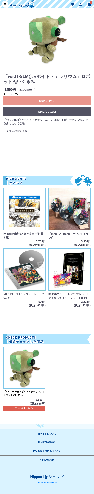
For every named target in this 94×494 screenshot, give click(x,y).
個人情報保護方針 (47, 442)
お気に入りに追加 (47, 111)
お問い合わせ (47, 459)
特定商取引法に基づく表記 (47, 451)
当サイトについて (47, 433)
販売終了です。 (47, 100)
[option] (47, 40)
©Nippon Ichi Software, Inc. (47, 483)
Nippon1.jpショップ (47, 477)
